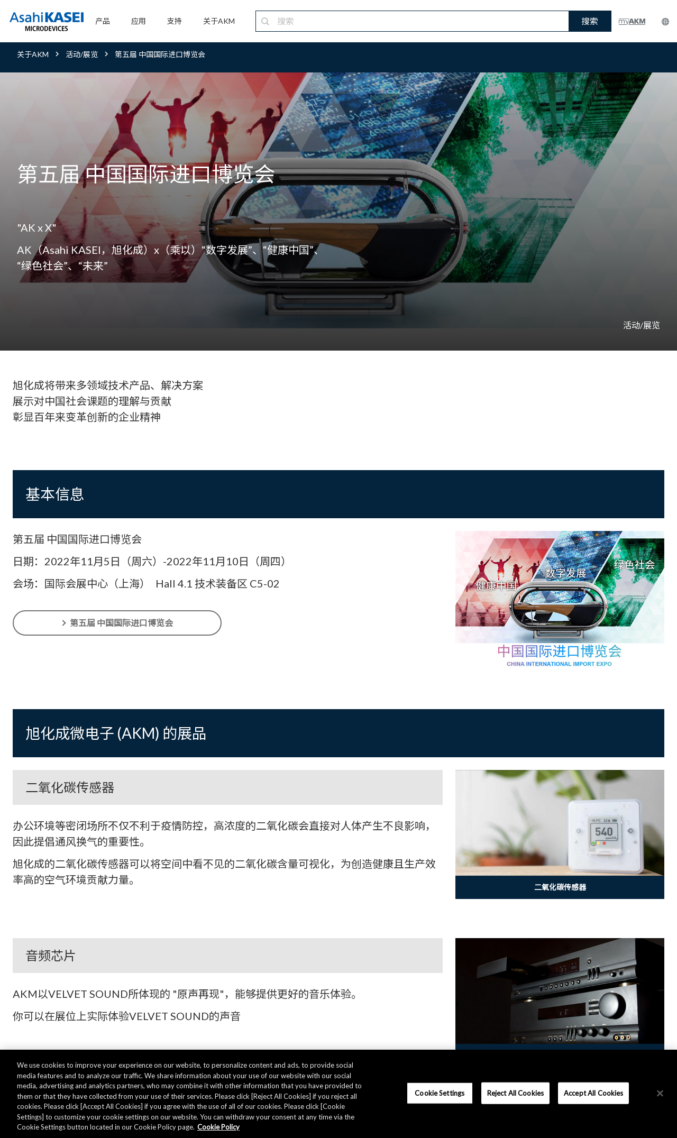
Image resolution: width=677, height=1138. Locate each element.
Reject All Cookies (515, 1092)
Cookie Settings (439, 1092)
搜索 (589, 21)
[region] (338, 1094)
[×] (660, 1093)
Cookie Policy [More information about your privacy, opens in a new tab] (218, 1127)
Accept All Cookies (593, 1092)
